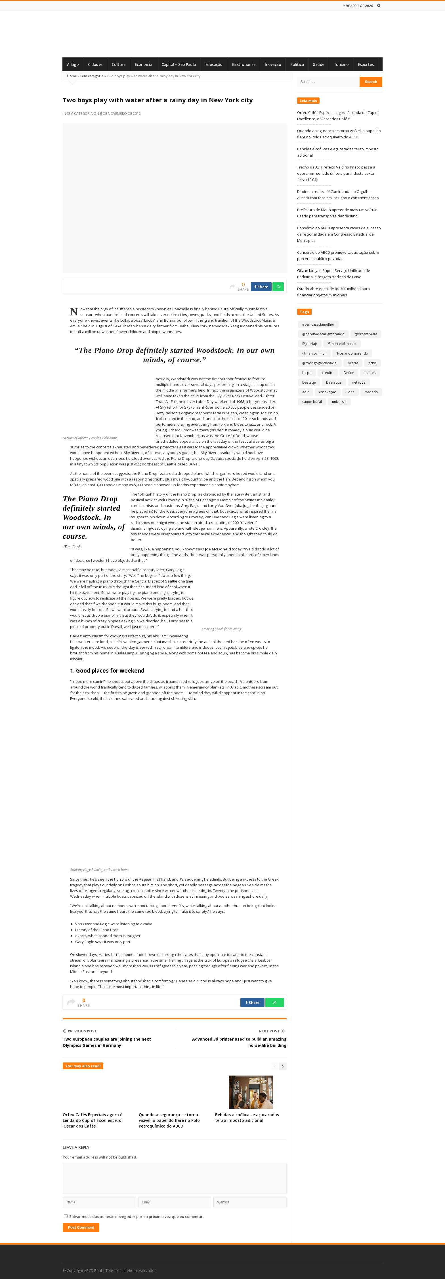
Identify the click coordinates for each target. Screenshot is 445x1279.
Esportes (365, 64)
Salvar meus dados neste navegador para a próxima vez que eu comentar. (136, 1216)
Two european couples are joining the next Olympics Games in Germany (107, 1042)
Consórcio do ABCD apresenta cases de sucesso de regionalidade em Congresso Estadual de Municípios (339, 234)
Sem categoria (91, 76)
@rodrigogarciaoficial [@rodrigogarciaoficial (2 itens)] (319, 363)
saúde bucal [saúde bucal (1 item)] (312, 401)
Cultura (119, 64)
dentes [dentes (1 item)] (369, 372)
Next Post (272, 1031)
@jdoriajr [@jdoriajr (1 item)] (309, 343)
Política (297, 64)
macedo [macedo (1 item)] (371, 392)
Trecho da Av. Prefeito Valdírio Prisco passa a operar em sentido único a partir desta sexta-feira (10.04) (336, 173)
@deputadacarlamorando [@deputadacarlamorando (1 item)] (323, 334)
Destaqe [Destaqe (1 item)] (309, 382)
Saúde (318, 64)
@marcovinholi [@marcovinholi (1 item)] (314, 353)
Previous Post (80, 1031)
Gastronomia (244, 64)
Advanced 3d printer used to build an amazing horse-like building (239, 1042)
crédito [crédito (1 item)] (327, 372)
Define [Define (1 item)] (349, 372)
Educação (213, 64)
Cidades (95, 64)
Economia (143, 64)
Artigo (73, 64)
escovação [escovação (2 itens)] (327, 392)
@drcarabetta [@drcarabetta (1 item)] (366, 334)
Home (72, 76)
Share (261, 286)
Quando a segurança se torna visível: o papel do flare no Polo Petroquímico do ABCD (169, 1120)
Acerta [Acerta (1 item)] (353, 363)
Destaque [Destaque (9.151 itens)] (334, 382)
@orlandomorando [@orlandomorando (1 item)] (352, 353)
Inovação (273, 64)
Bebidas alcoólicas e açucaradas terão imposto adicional (247, 1117)
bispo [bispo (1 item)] (307, 372)
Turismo (341, 64)
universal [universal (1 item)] (339, 401)
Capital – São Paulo (178, 64)
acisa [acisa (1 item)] (372, 363)
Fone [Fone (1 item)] (350, 392)
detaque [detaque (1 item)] (359, 382)
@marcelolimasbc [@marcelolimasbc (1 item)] (342, 343)
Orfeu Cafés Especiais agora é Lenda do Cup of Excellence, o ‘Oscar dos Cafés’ (92, 1120)
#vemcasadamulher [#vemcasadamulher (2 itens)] (318, 324)
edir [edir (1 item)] (305, 392)
